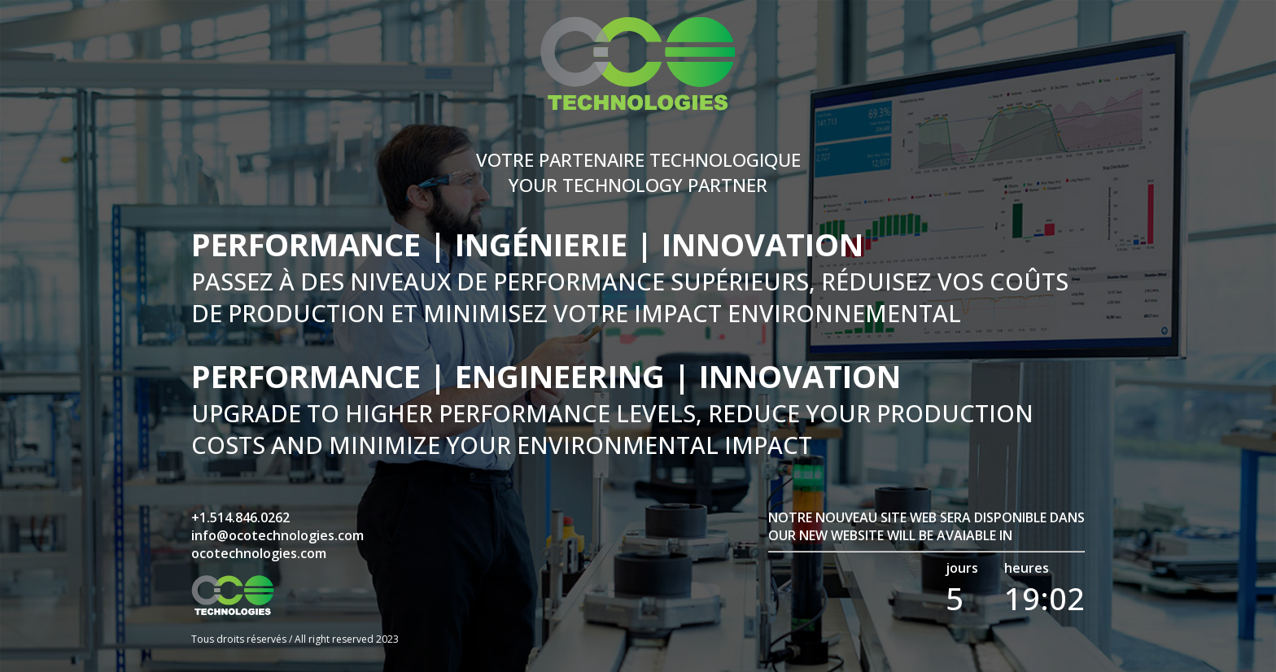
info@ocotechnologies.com (277, 535)
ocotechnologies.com (258, 553)
